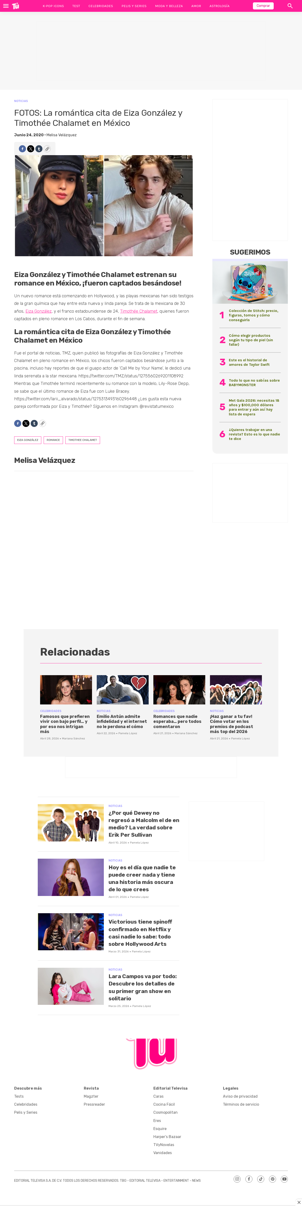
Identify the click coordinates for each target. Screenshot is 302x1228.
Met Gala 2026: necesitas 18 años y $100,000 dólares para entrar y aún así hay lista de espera (254, 407)
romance (53, 440)
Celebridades (100, 6)
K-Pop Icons (53, 6)
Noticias (21, 101)
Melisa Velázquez (61, 135)
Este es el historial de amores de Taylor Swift (249, 362)
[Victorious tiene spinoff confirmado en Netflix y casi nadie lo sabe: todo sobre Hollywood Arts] (71, 939)
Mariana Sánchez (73, 738)
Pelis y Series (134, 6)
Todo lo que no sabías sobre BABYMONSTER (254, 382)
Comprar (263, 6)
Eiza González (38, 311)
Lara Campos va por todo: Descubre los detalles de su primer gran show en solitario (143, 1002)
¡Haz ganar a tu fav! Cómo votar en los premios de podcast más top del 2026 (231, 724)
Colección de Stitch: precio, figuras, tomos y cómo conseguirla (253, 315)
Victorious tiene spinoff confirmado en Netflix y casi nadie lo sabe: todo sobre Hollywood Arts (142, 943)
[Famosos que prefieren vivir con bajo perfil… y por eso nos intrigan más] (66, 689)
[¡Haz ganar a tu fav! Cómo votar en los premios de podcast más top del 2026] (236, 689)
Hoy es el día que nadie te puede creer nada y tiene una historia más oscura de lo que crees (143, 885)
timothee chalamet (82, 440)
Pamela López (127, 733)
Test (76, 6)
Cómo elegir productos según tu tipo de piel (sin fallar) (251, 340)
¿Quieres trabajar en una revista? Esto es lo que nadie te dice (254, 434)
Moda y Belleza (169, 6)
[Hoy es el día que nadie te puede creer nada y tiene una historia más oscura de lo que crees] (71, 884)
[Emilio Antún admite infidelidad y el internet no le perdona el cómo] (123, 689)
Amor (196, 6)
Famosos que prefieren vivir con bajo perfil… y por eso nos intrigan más (65, 724)
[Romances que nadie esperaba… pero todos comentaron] (179, 689)
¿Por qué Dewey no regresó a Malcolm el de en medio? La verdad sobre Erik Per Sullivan (142, 827)
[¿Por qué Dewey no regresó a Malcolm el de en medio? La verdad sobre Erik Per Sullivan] (71, 822)
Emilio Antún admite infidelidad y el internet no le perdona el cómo (122, 721)
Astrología (220, 6)
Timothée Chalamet (138, 311)
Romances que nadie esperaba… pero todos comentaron (177, 721)
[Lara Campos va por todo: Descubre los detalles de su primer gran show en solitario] (71, 1001)
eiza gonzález (27, 440)
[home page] (15, 5)
